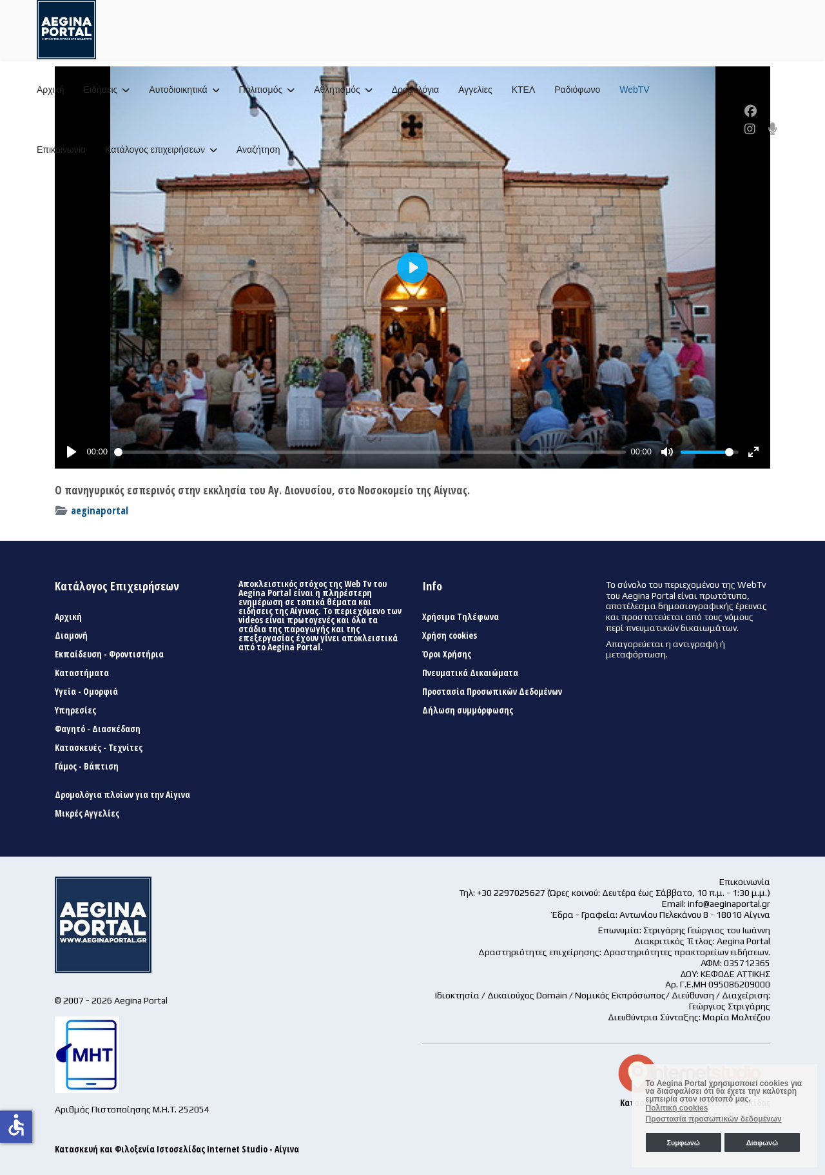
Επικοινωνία (61, 149)
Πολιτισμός (261, 89)
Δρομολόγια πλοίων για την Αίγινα (122, 794)
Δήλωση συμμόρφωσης (467, 710)
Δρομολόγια (415, 89)
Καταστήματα (82, 672)
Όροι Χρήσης (446, 654)
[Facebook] (750, 110)
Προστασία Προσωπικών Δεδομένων (492, 691)
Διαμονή (71, 635)
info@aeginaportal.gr (729, 903)
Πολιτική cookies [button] (677, 1107)
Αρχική (50, 89)
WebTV (634, 89)
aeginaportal (99, 510)
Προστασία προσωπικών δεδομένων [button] (714, 1118)
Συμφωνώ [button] (682, 1143)
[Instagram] (749, 129)
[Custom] (772, 129)
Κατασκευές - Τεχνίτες (98, 747)
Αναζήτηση (258, 149)
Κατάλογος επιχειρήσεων (155, 149)
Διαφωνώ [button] (762, 1143)
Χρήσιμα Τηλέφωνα (460, 616)
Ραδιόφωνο (577, 89)
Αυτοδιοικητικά (178, 89)
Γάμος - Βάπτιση (87, 766)
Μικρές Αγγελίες (87, 813)
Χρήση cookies (449, 635)
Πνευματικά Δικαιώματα (470, 672)
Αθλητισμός (337, 89)
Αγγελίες (475, 89)
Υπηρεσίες (75, 710)
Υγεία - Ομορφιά (86, 691)
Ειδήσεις (101, 89)
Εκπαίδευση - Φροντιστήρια (109, 654)
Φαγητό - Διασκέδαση (98, 728)
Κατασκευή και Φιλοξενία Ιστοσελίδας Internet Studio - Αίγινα (177, 1149)
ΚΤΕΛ (524, 89)
